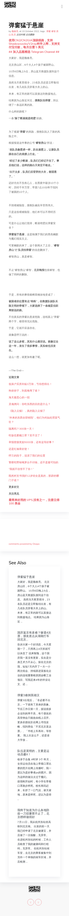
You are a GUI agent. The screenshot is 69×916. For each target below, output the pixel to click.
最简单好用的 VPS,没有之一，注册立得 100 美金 (34, 501)
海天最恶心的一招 (19, 397)
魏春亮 (15, 31)
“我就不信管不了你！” (21, 469)
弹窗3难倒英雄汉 (28, 695)
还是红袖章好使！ (19, 449)
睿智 (53, 31)
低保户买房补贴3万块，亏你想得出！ (30, 384)
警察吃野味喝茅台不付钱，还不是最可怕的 (33, 462)
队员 (13, 34)
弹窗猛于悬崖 (26, 577)
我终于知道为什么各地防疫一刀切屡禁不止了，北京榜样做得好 (33, 813)
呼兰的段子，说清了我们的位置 (27, 455)
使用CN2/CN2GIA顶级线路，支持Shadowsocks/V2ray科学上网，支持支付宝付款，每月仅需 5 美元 (34, 43)
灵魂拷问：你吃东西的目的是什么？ (29, 404)
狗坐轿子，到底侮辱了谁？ (24, 390)
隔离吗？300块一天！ (21, 428)
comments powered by (24, 543)
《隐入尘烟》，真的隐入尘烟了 (27, 410)
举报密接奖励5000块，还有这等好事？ (31, 442)
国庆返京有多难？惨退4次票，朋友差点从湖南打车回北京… (34, 636)
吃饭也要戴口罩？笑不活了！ (26, 435)
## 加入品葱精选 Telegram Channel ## (34, 52)
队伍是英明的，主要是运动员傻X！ (33, 752)
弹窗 (48, 31)
